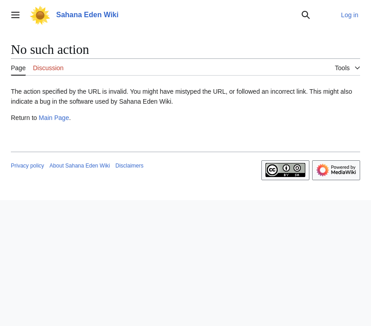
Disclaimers (130, 166)
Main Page (54, 117)
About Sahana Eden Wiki (79, 166)
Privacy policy (27, 166)
